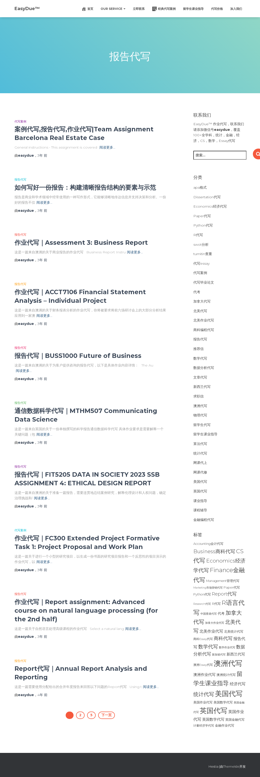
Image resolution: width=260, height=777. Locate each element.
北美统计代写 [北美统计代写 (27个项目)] (233, 631)
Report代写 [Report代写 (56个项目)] (224, 594)
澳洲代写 (200, 406)
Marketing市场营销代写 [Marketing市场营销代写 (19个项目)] (208, 587)
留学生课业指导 (193, 9)
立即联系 (139, 9)
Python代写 (203, 225)
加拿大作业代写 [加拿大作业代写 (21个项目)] (214, 623)
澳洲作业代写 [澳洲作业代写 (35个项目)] (204, 674)
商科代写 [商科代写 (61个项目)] (223, 638)
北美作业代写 (203, 320)
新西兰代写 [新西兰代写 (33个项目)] (236, 654)
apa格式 (200, 187)
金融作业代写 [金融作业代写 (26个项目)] (224, 725)
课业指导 (200, 501)
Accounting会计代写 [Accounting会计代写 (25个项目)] (208, 544)
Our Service (113, 9)
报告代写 (20, 179)
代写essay (201, 263)
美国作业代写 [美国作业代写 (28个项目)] (203, 702)
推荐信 (198, 349)
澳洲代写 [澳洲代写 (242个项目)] (228, 663)
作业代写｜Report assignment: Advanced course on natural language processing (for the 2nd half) (86, 610)
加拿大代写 (202, 301)
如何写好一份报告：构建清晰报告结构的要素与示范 (85, 187)
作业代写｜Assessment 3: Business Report (81, 242)
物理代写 (200, 415)
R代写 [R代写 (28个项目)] (216, 604)
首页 (87, 8)
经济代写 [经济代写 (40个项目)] (237, 684)
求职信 (198, 396)
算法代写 (200, 444)
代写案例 (20, 121)
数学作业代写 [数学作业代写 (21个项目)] (227, 647)
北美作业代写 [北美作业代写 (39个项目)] (211, 631)
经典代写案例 (164, 8)
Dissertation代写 (207, 197)
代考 (196, 292)
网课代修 (200, 472)
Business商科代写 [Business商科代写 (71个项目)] (214, 551)
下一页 (106, 715)
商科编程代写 (203, 330)
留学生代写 (202, 425)
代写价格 (217, 9)
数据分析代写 (203, 368)
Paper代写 (202, 216)
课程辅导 (200, 510)
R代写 (198, 235)
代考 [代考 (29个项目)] (221, 613)
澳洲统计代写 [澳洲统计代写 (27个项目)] (226, 675)
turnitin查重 (202, 254)
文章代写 (200, 377)
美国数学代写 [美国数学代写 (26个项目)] (223, 702)
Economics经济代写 (210, 206)
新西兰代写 (202, 386)
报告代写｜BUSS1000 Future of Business (78, 355)
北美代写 (200, 311)
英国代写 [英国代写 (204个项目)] (213, 710)
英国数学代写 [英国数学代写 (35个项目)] (213, 719)
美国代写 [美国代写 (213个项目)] (229, 693)
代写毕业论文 (203, 282)
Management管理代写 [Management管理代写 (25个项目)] (222, 581)
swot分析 (201, 244)
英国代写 (200, 491)
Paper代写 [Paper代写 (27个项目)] (232, 587)
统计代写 (200, 453)
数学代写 (200, 358)
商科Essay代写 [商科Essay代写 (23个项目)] (203, 639)
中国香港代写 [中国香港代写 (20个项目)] (208, 613)
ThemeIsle (231, 766)
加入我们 (236, 9)
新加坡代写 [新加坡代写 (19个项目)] (219, 654)
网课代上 (200, 462)
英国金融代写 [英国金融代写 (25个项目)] (235, 719)
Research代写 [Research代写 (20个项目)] (202, 604)
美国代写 (200, 481)
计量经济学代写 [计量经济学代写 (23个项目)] (203, 725)
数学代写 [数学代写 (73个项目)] (208, 646)
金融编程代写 (203, 520)
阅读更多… (107, 147)
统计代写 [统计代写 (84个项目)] (203, 694)
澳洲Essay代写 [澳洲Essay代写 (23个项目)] (203, 665)
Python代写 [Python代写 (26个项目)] (202, 594)
